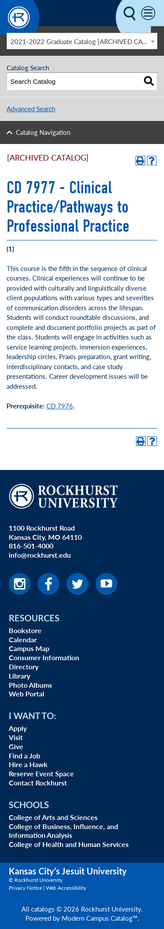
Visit (16, 737)
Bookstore (25, 630)
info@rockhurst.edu (40, 555)
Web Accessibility (66, 887)
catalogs (43, 908)
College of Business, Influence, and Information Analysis (63, 830)
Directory (23, 667)
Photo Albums (30, 685)
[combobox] (82, 41)
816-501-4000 (31, 546)
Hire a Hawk (28, 764)
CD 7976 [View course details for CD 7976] (59, 405)
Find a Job (24, 756)
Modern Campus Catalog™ (99, 917)
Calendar (23, 639)
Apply (18, 728)
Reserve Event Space (41, 773)
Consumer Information (44, 657)
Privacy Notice (25, 887)
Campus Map (29, 648)
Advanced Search (31, 108)
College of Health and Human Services (69, 844)
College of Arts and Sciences (53, 817)
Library (19, 676)
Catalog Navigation (43, 132)
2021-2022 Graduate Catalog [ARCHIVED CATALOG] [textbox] (83, 41)
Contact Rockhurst (38, 783)
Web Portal (26, 694)
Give (16, 746)
